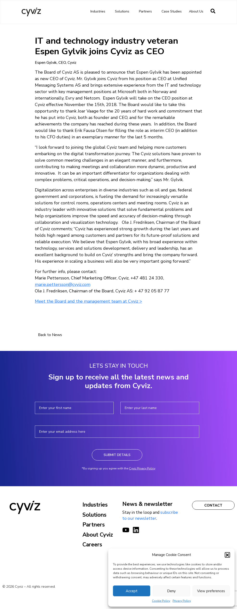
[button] (227, 554)
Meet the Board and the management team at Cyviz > (88, 301)
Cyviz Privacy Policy (142, 468)
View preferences (211, 591)
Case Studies (172, 11)
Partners (146, 11)
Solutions (123, 11)
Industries (99, 11)
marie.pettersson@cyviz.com (62, 284)
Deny (171, 591)
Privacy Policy (182, 601)
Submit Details (117, 455)
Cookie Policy (161, 601)
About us (197, 11)
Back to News (50, 334)
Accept (131, 591)
